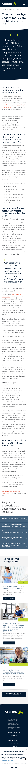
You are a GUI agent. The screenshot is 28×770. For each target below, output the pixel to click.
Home (9, 3)
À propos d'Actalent (14, 740)
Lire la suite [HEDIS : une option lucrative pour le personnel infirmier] (9, 598)
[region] (14, 758)
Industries (14, 735)
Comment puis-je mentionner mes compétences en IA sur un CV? (12, 538)
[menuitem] (14, 733)
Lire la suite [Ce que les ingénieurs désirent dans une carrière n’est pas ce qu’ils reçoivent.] (9, 684)
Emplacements (14, 744)
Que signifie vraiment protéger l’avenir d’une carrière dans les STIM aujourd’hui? (13, 545)
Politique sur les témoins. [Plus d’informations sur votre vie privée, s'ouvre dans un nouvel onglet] (7, 760)
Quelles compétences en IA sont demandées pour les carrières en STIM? (13, 531)
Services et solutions (14, 732)
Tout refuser (14, 767)
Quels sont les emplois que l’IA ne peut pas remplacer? (13, 519)
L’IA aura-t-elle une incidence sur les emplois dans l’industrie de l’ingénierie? (13, 525)
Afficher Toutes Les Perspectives (14, 694)
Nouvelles (14, 738)
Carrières (14, 746)
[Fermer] (26, 749)
